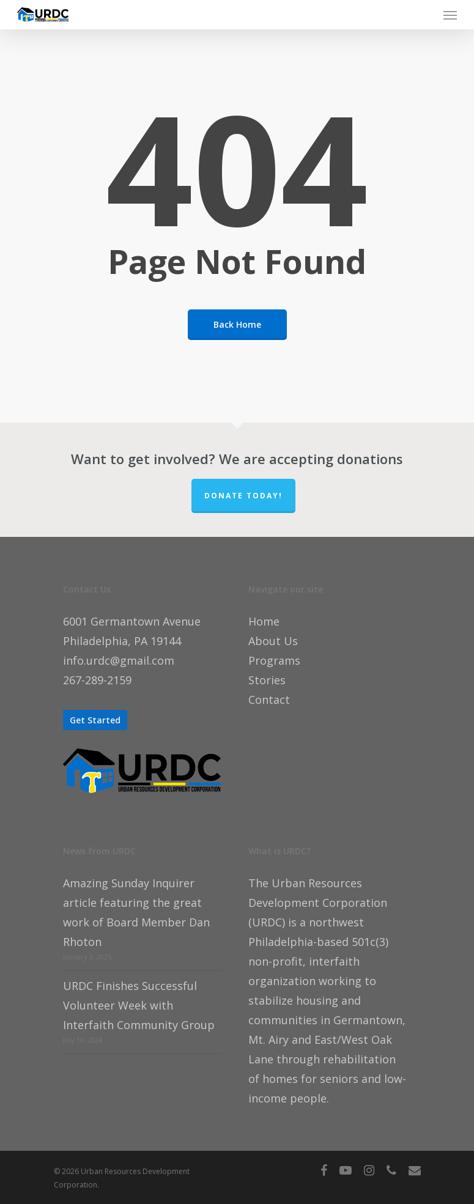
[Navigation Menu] (450, 15)
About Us (273, 640)
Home (264, 621)
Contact (269, 699)
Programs (274, 660)
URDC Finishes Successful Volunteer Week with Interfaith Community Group (139, 1005)
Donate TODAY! (243, 495)
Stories (267, 680)
